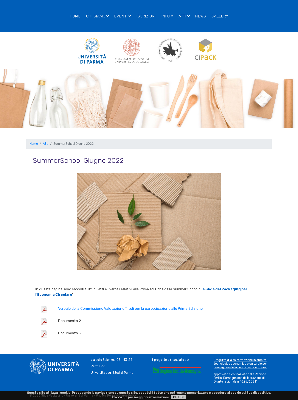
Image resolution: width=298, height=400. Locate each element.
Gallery (219, 16)
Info (167, 16)
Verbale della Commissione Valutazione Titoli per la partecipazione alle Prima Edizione (130, 308)
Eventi (122, 16)
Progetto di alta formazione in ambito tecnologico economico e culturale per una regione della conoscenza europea (240, 363)
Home (75, 16)
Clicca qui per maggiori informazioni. (140, 397)
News (200, 16)
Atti (184, 16)
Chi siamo (97, 16)
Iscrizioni (146, 16)
